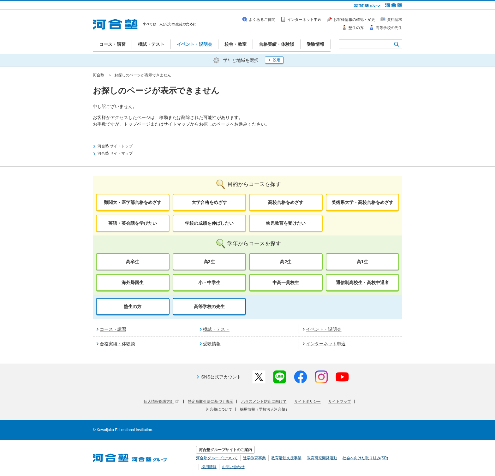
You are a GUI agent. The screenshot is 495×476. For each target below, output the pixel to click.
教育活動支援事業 (286, 458)
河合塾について (219, 409)
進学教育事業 (254, 458)
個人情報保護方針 (161, 401)
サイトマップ (339, 401)
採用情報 (209, 467)
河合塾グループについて (217, 458)
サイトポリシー (307, 401)
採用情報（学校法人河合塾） (264, 409)
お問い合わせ (233, 467)
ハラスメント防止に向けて (264, 401)
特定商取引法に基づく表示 (210, 401)
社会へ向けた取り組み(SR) (365, 458)
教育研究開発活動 (322, 458)
